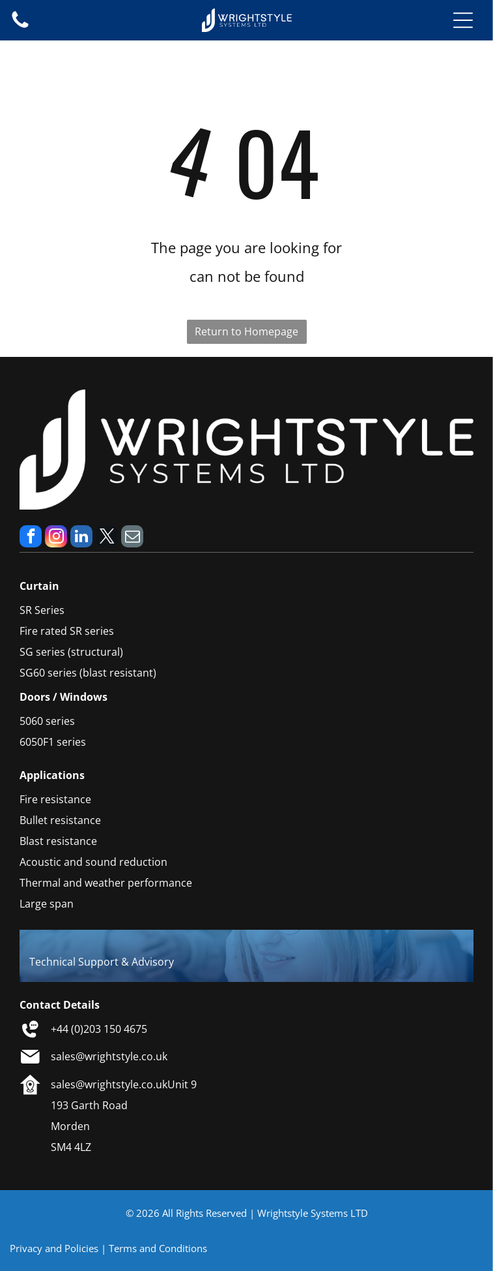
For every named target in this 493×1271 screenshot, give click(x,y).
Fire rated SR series (67, 631)
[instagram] (56, 538)
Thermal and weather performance (106, 883)
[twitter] (107, 538)
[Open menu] (463, 20)
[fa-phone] (20, 27)
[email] (132, 538)
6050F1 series (53, 742)
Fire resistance (55, 799)
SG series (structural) (71, 652)
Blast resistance (58, 841)
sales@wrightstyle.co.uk (109, 1056)
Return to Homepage (246, 331)
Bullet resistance (60, 820)
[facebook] (31, 538)
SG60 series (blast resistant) (88, 673)
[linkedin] (81, 538)
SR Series (42, 610)
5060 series (47, 721)
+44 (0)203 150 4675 (99, 1029)
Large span (47, 903)
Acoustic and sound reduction (93, 862)
